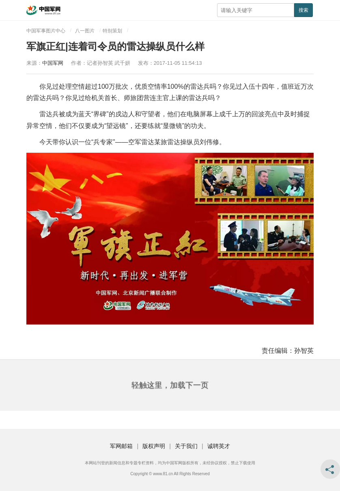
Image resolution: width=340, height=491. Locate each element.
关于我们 (186, 446)
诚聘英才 (218, 446)
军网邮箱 (121, 446)
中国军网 (52, 63)
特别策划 (112, 31)
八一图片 (85, 31)
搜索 (303, 10)
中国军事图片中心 (45, 31)
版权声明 (153, 446)
